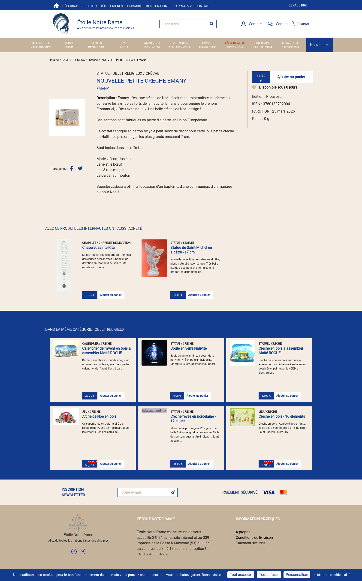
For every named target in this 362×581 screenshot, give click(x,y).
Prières (116, 6)
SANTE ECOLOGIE (179, 46)
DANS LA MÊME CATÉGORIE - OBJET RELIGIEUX (84, 329)
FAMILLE (207, 43)
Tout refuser (269, 574)
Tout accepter (241, 574)
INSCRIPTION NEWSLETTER (73, 492)
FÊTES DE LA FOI (234, 43)
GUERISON (262, 43)
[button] (51, 117)
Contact (203, 6)
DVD (124, 43)
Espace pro (298, 5)
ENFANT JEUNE (152, 43)
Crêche (93, 60)
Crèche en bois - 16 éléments (282, 416)
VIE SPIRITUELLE (262, 46)
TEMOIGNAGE (235, 46)
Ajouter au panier (291, 77)
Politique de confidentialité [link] (331, 575)
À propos (243, 532)
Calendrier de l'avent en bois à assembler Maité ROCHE (106, 350)
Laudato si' (182, 6)
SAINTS (124, 46)
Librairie (134, 6)
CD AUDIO (96, 43)
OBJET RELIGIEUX (41, 46)
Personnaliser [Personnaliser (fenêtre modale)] (297, 574)
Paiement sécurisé (250, 543)
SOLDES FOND (207, 46)
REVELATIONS (96, 46)
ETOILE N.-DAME (179, 43)
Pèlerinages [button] (72, 6)
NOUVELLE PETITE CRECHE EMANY (124, 60)
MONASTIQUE (290, 43)
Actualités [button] (96, 6)
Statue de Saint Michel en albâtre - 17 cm (191, 249)
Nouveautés (319, 45)
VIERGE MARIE (290, 46)
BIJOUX (68, 43)
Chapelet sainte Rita (98, 247)
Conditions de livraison (254, 537)
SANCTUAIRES (151, 46)
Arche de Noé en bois (99, 416)
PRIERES (69, 46)
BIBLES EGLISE (41, 43)
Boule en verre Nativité (188, 348)
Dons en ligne (157, 6)
